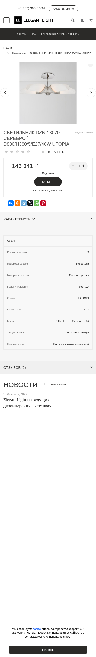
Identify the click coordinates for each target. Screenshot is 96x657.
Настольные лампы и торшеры (60, 34)
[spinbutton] (78, 166)
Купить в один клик (48, 190)
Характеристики (48, 219)
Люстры (21, 34)
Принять (48, 649)
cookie (37, 629)
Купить (48, 181)
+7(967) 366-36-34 (31, 8)
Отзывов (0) (48, 367)
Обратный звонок (63, 8)
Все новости (58, 384)
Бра (34, 34)
